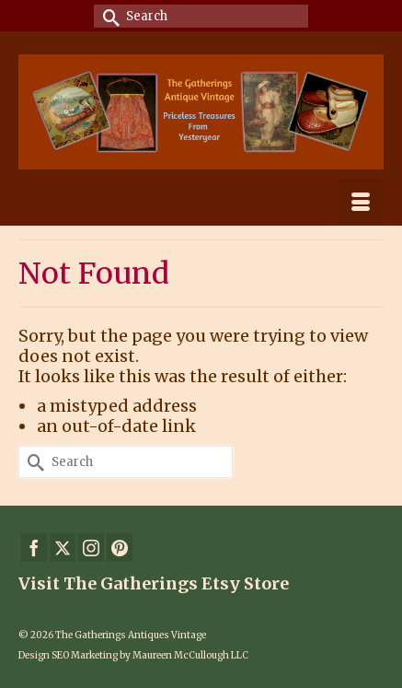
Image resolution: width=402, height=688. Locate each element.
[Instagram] (91, 547)
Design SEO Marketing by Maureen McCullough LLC (133, 655)
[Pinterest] (119, 547)
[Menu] (361, 203)
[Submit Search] (107, 16)
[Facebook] (34, 547)
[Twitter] (62, 547)
